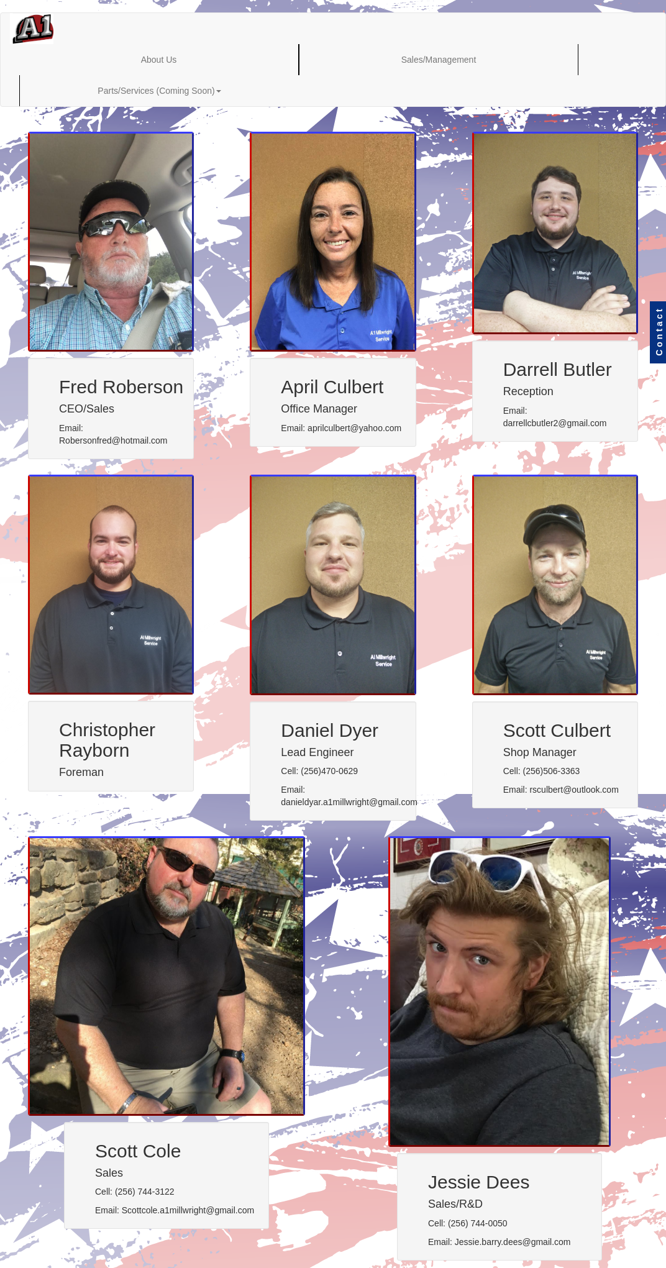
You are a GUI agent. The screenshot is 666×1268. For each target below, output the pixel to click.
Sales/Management (439, 60)
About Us (159, 60)
